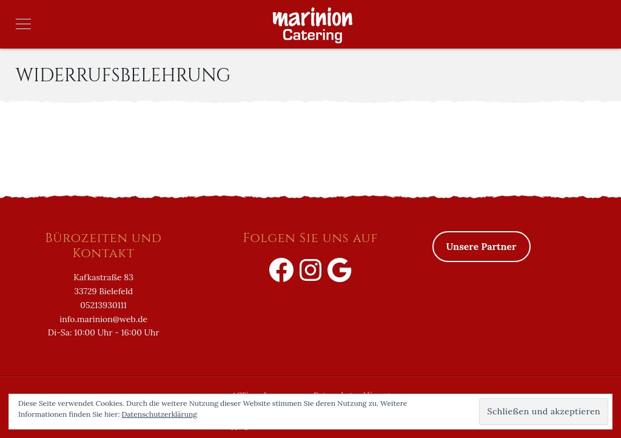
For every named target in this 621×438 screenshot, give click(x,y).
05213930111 (103, 305)
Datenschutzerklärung (159, 414)
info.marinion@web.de (103, 319)
